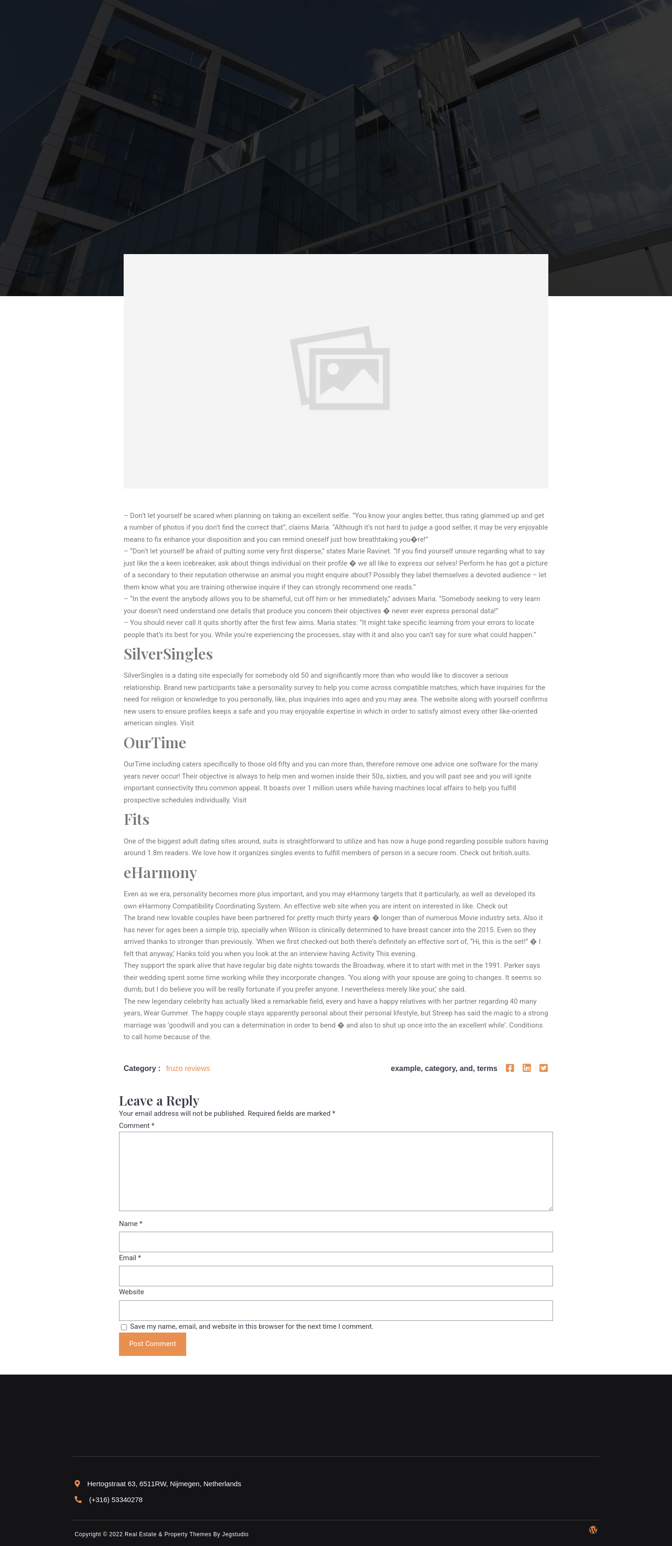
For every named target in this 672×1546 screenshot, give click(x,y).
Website (131, 1292)
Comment (136, 1125)
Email (130, 1258)
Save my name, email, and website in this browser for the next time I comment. (252, 1326)
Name (130, 1224)
